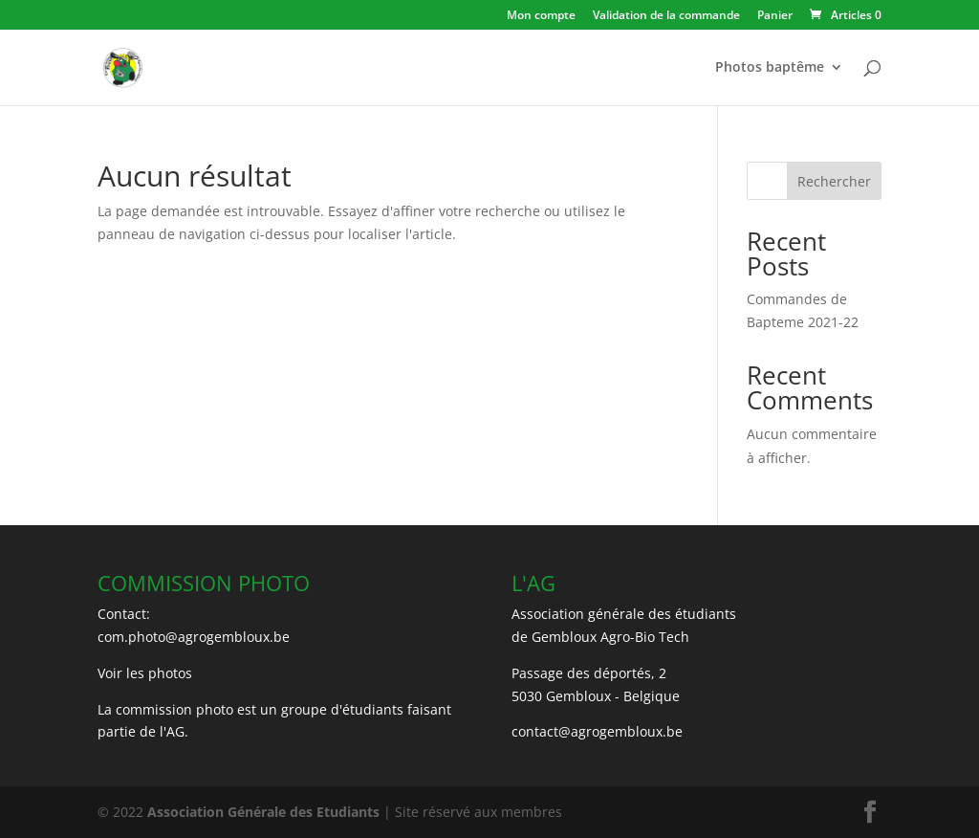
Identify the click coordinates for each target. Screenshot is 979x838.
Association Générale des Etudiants (261, 812)
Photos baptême (769, 68)
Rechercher (834, 181)
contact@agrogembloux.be (597, 731)
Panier (775, 16)
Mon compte (541, 16)
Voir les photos (145, 673)
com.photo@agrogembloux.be (194, 637)
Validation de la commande (666, 16)
